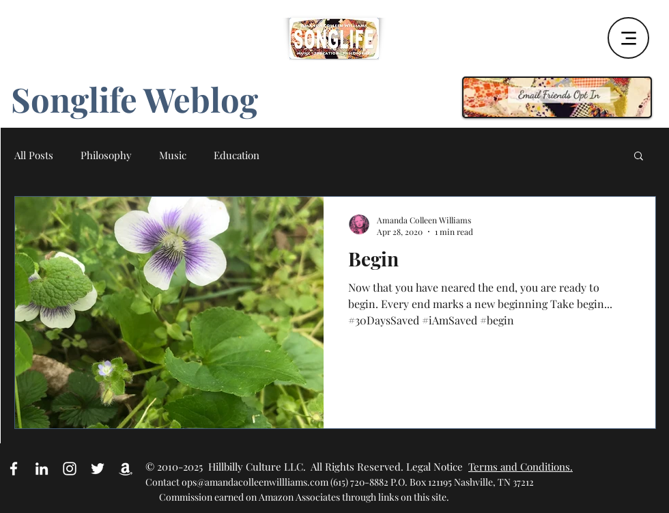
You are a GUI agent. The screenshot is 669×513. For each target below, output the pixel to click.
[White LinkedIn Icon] (42, 468)
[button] (638, 157)
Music (172, 155)
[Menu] (628, 38)
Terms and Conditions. (520, 466)
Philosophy (106, 155)
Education (236, 155)
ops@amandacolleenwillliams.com (255, 481)
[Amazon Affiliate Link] (125, 468)
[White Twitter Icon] (97, 468)
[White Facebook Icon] (14, 468)
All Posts (33, 155)
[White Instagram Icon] (70, 468)
